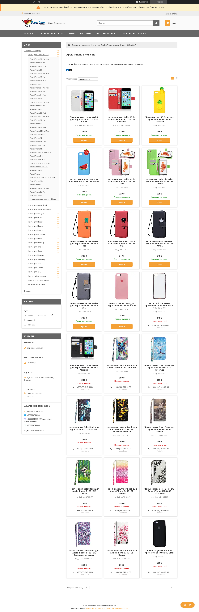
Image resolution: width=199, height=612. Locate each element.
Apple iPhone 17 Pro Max (39, 188)
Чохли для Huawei (35, 226)
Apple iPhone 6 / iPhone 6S (40, 163)
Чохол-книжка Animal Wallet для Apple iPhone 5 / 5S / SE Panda (159, 243)
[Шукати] (156, 23)
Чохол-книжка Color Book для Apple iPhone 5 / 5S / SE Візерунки (159, 491)
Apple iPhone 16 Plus (38, 66)
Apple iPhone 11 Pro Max (39, 131)
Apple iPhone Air (36, 196)
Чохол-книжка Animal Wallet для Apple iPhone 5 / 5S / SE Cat (122, 243)
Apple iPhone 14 (36, 99)
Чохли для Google (36, 214)
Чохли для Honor (35, 222)
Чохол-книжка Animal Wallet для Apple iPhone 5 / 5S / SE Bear (84, 305)
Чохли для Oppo (35, 251)
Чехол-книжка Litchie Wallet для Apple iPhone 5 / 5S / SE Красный (122, 119)
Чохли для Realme (36, 255)
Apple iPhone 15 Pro (37, 77)
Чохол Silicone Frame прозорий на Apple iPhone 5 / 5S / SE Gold (159, 305)
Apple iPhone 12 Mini (38, 127)
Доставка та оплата (107, 34)
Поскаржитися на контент (96, 608)
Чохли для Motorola (36, 234)
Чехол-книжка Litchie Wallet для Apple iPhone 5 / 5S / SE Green (159, 181)
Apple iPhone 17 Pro (37, 192)
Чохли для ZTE (34, 272)
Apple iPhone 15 (36, 84)
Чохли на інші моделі (37, 276)
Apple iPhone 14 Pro (37, 91)
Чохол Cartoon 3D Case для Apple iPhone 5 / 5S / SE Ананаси (159, 119)
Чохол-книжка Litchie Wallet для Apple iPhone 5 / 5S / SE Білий (84, 119)
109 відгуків (143, 2)
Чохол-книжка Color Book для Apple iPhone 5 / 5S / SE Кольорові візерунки (84, 552)
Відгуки (27, 291)
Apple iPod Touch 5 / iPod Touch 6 (42, 178)
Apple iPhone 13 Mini (38, 113)
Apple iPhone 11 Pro (37, 135)
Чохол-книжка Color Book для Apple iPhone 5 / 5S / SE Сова (122, 366)
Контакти (85, 34)
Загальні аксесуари (36, 284)
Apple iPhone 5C (36, 170)
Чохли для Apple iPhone (101, 45)
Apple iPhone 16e (36, 181)
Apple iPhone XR (36, 149)
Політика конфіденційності (117, 608)
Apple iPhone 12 (36, 124)
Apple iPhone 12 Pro (37, 120)
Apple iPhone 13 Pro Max (39, 102)
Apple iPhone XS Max (38, 142)
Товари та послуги (48, 34)
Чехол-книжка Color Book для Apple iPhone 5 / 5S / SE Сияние (122, 491)
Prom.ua (112, 606)
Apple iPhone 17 (36, 185)
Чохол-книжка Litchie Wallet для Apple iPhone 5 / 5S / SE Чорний (84, 367)
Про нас (71, 34)
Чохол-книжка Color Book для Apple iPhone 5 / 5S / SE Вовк (84, 428)
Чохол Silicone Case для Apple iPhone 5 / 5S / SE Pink (122, 304)
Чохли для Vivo (34, 264)
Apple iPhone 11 (36, 138)
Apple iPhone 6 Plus (37, 160)
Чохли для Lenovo (36, 230)
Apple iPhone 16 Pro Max (39, 59)
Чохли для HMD (35, 218)
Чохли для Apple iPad (37, 205)
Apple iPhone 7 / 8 (36, 156)
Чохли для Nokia (35, 239)
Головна (28, 34)
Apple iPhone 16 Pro (37, 63)
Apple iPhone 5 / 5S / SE (39, 167)
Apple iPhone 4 (35, 174)
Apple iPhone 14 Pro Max (39, 88)
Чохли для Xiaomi (35, 268)
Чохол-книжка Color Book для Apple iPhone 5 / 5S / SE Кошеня (159, 429)
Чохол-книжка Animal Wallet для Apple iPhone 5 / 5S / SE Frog (84, 243)
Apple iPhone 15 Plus (38, 81)
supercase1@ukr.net (35, 411)
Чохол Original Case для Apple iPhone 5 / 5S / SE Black (159, 551)
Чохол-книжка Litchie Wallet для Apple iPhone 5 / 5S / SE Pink (122, 181)
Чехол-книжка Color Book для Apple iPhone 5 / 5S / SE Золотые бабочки (122, 429)
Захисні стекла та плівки (38, 280)
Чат (187, 605)
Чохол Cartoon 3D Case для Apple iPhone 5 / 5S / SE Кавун (84, 180)
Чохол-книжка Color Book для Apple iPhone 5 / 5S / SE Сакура (122, 552)
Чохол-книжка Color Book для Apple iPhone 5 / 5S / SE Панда (84, 491)
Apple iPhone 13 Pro (37, 106)
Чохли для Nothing (36, 243)
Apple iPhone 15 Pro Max (39, 74)
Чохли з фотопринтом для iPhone (43, 199)
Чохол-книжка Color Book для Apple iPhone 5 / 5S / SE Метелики (159, 367)
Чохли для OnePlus (36, 247)
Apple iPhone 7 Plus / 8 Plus (40, 152)
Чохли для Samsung (36, 259)
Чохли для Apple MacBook (39, 209)
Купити (84, 140)
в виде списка (176, 79)
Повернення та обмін (134, 34)
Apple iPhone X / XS (37, 145)
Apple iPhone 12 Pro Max (39, 117)
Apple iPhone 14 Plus (38, 95)
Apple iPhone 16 (36, 70)
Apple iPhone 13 (36, 109)
